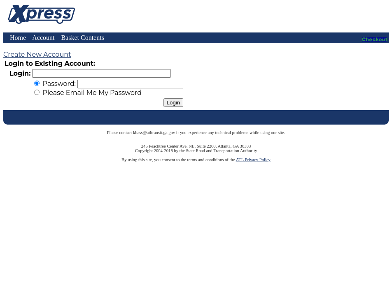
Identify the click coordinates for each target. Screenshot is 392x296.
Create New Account (37, 54)
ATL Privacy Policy (253, 159)
